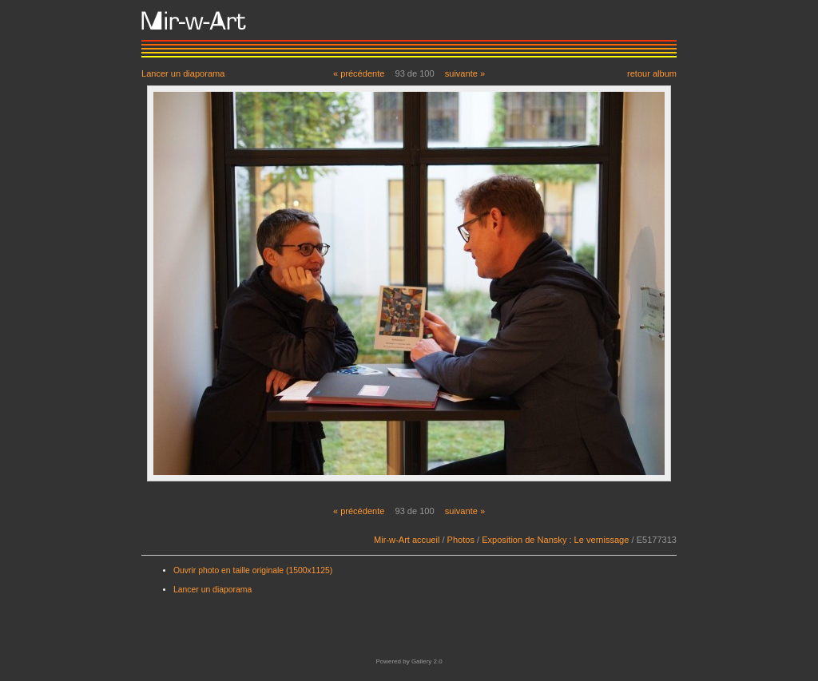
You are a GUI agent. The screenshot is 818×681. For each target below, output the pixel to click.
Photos (461, 539)
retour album (652, 73)
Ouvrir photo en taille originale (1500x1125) (252, 570)
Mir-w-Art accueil (406, 539)
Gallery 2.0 (427, 661)
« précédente (359, 73)
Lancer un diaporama (182, 73)
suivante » (465, 73)
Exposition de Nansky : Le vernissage (555, 539)
